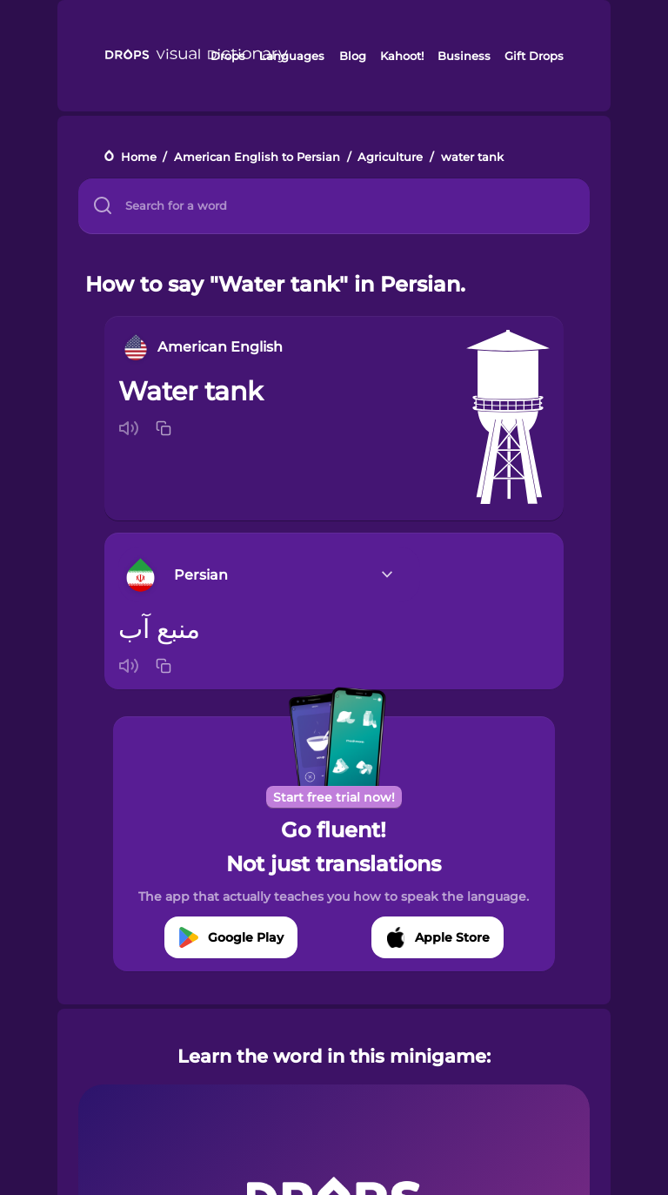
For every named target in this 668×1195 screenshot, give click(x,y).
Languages (291, 56)
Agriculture (390, 157)
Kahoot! (402, 56)
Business (464, 56)
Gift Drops (534, 56)
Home (139, 157)
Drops (227, 56)
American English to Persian (257, 157)
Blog (352, 56)
